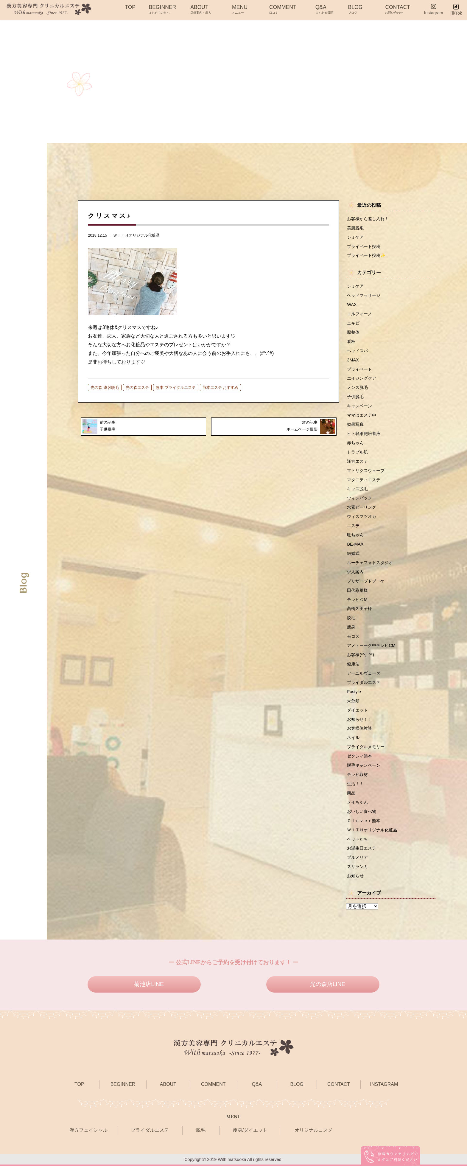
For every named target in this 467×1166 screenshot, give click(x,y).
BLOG (355, 9)
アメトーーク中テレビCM (371, 645)
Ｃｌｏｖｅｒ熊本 (363, 820)
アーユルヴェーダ (363, 673)
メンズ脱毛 (357, 387)
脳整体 (353, 332)
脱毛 (351, 617)
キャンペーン (359, 405)
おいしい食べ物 (361, 811)
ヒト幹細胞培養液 (363, 433)
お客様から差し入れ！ (368, 218)
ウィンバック (359, 498)
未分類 (353, 700)
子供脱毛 (355, 396)
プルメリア (357, 857)
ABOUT (200, 9)
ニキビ (353, 323)
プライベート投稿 (363, 246)
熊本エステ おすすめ (221, 387)
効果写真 (355, 424)
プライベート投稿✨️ (366, 255)
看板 (351, 341)
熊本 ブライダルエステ (176, 387)
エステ (353, 525)
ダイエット (357, 710)
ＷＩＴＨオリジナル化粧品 (136, 235)
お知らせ (355, 875)
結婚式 (353, 553)
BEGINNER (162, 9)
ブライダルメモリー (366, 746)
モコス (353, 636)
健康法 (353, 664)
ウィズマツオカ (361, 516)
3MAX (353, 360)
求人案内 (355, 571)
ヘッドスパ (357, 350)
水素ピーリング (361, 507)
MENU (239, 9)
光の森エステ (137, 387)
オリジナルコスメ (314, 1130)
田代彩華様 (357, 590)
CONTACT (397, 9)
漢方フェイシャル (88, 1130)
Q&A (324, 9)
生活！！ (355, 783)
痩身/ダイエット (250, 1130)
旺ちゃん (355, 534)
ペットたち (357, 839)
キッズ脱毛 (357, 488)
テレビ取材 (357, 774)
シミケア (355, 237)
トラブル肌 (357, 452)
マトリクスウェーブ (366, 470)
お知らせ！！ (359, 719)
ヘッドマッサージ (363, 295)
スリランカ (357, 866)
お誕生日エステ (361, 848)
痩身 (351, 627)
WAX (352, 304)
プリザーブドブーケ (366, 581)
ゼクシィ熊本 (359, 756)
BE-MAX (355, 544)
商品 (351, 793)
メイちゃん (357, 802)
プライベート (359, 369)
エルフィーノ (359, 313)
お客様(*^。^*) (360, 654)
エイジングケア (361, 378)
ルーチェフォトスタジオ (370, 562)
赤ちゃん (355, 442)
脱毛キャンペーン (363, 765)
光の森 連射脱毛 (105, 387)
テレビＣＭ (357, 599)
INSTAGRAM (384, 1084)
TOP (130, 9)
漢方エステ (357, 461)
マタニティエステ (363, 479)
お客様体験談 (359, 728)
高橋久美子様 (359, 608)
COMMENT (282, 9)
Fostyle (354, 691)
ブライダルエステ (363, 682)
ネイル (353, 737)
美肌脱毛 (355, 228)
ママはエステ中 (361, 415)
